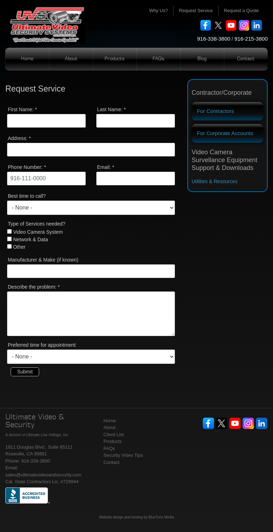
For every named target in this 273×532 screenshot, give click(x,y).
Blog (202, 59)
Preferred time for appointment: (42, 345)
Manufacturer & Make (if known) (43, 260)
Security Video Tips (123, 455)
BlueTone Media (161, 517)
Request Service (196, 10)
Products (115, 59)
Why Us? (158, 10)
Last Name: (111, 109)
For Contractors (215, 111)
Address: (19, 138)
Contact (246, 59)
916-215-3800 (251, 39)
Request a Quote (241, 10)
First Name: (22, 109)
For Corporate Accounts (225, 133)
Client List (113, 434)
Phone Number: (27, 167)
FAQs (158, 59)
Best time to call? (27, 196)
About (71, 59)
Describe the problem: (34, 287)
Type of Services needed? (36, 224)
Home (27, 59)
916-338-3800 (213, 39)
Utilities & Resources (214, 181)
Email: (105, 167)
